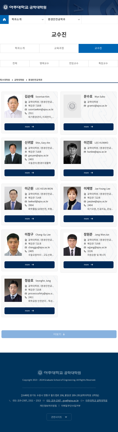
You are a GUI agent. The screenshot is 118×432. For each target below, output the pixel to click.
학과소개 (17, 19)
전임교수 (73, 63)
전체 (15, 63)
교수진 (98, 48)
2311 (30, 400)
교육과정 (59, 48)
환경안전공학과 (56, 19)
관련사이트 (56, 417)
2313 (38, 400)
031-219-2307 (20, 400)
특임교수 (103, 63)
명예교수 (44, 63)
